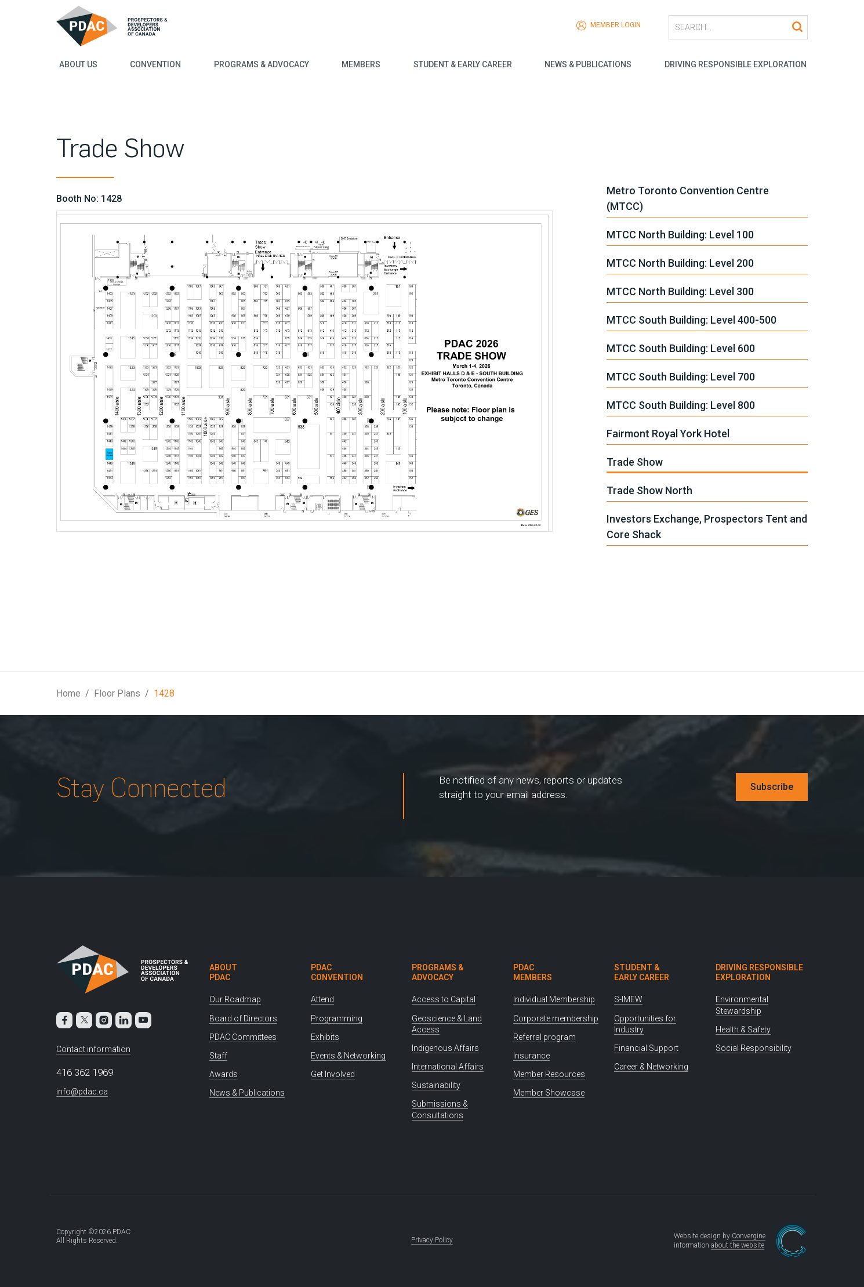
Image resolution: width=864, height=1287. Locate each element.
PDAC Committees (243, 1037)
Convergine (748, 1236)
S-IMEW (628, 999)
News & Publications (588, 63)
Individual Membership (554, 999)
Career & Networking (651, 1066)
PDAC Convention (337, 972)
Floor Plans (117, 693)
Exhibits (325, 1037)
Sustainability (436, 1085)
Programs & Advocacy (259, 63)
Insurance (531, 1055)
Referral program (544, 1037)
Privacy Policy (432, 1240)
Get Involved (333, 1074)
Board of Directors (243, 1018)
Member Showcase (549, 1092)
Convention (153, 63)
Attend (322, 999)
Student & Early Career (462, 63)
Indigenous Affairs (445, 1048)
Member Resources (549, 1074)
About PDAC (223, 972)
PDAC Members (532, 972)
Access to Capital (443, 999)
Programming (336, 1018)
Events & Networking (348, 1055)
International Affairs (448, 1066)
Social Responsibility (754, 1048)
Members (360, 63)
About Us (75, 63)
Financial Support (646, 1048)
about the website (737, 1245)
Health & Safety (743, 1029)
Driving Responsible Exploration (737, 63)
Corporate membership (555, 1018)
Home (68, 693)
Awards (223, 1074)
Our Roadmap (235, 999)
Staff (218, 1055)
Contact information (93, 1049)
